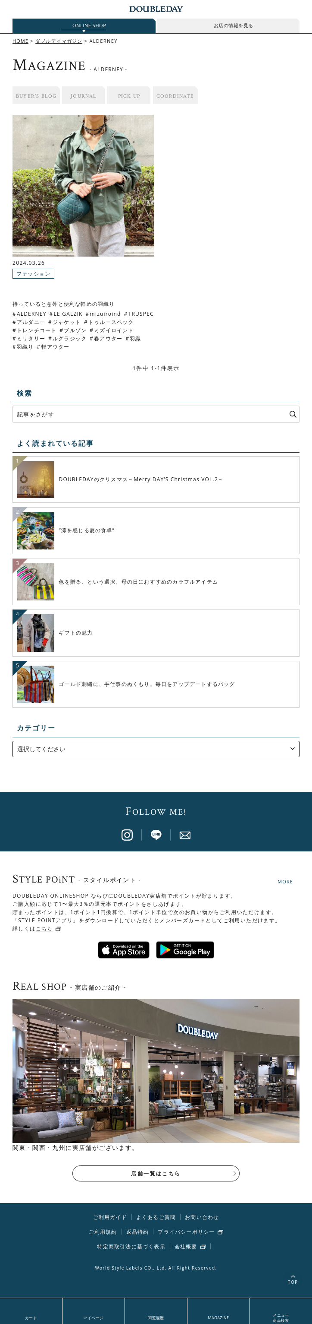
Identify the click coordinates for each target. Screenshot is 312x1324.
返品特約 (137, 1232)
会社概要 (186, 1247)
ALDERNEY (32, 314)
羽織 (135, 338)
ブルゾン (75, 330)
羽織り (25, 346)
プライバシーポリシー (186, 1232)
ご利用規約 (103, 1232)
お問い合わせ (202, 1218)
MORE (285, 881)
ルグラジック (70, 338)
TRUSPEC (141, 314)
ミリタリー (31, 338)
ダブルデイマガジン (58, 41)
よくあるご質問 (156, 1218)
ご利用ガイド (110, 1218)
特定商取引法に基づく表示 (131, 1247)
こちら (44, 929)
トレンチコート (36, 330)
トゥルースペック (111, 322)
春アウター (108, 338)
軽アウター (55, 346)
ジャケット (67, 322)
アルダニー (31, 322)
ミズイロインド (114, 330)
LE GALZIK (68, 314)
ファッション (33, 273)
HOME (20, 41)
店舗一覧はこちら (156, 1174)
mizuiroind (105, 314)
